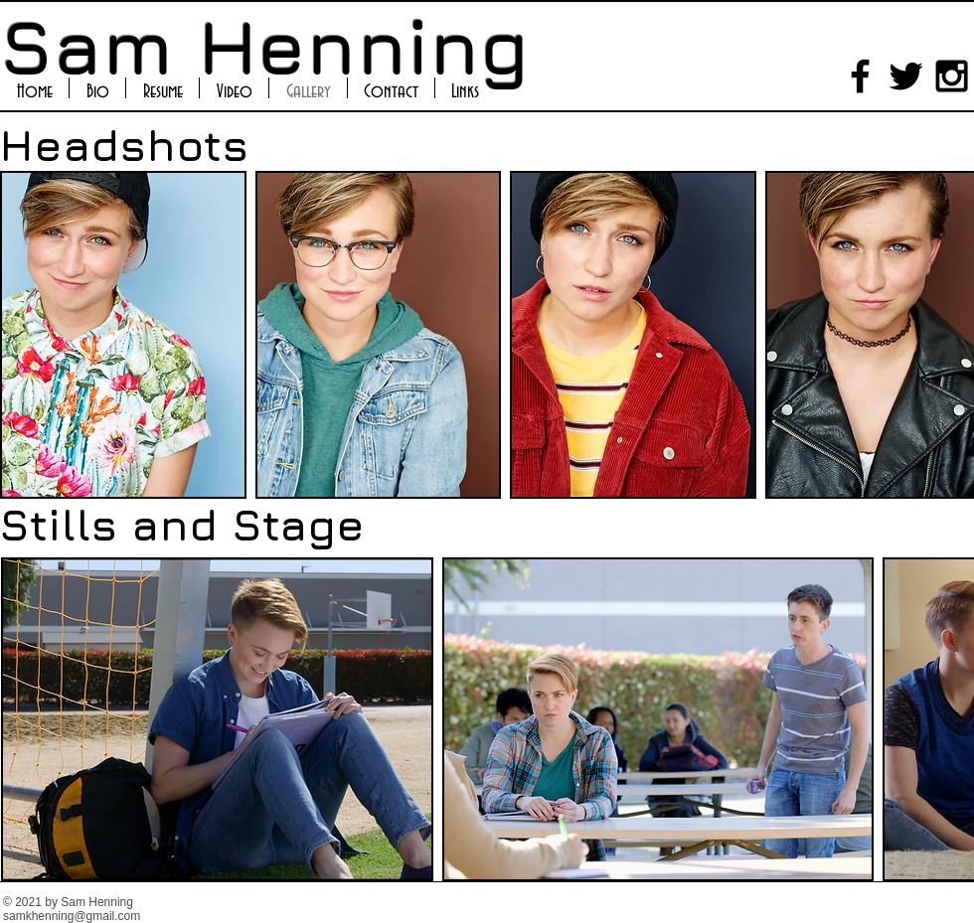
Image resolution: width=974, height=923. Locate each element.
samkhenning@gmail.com (71, 916)
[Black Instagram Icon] (951, 76)
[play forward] (949, 335)
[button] (123, 335)
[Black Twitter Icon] (906, 76)
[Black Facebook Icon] (860, 76)
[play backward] (25, 335)
